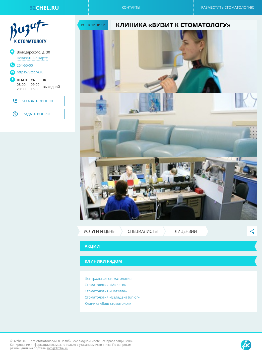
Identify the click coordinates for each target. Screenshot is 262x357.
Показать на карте (32, 58)
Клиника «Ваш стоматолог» (108, 303)
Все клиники (93, 24)
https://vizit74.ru (30, 72)
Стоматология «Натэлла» (106, 291)
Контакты (131, 7)
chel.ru (44, 7)
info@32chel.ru (57, 348)
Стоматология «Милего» (105, 284)
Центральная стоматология (108, 278)
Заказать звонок (37, 101)
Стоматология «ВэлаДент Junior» (112, 297)
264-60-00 (25, 65)
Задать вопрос (37, 113)
